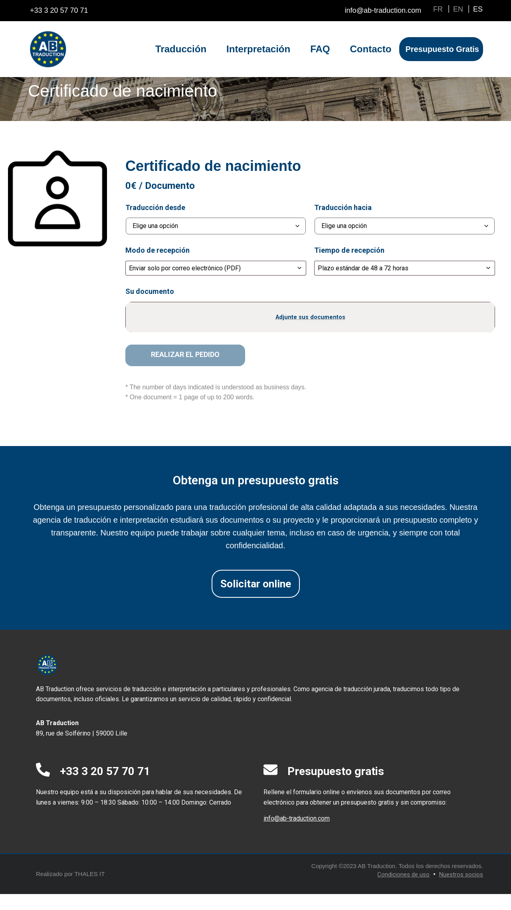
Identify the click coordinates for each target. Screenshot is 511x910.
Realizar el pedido (185, 370)
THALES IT (89, 889)
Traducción (180, 49)
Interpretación (258, 49)
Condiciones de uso (403, 890)
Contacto (370, 49)
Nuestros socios (461, 890)
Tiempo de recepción (349, 266)
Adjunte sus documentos (310, 332)
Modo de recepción (157, 266)
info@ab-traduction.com (296, 834)
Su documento (149, 307)
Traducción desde (155, 223)
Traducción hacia (343, 223)
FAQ (320, 49)
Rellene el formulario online (301, 808)
